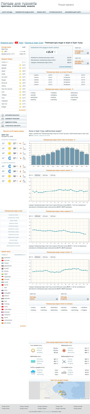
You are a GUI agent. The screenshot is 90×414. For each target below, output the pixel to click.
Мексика (7, 298)
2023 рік (52, 175)
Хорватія (7, 315)
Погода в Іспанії (24, 408)
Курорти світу (7, 43)
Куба (5, 290)
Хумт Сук (4, 104)
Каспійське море (13, 231)
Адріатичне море (13, 237)
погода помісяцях (79, 62)
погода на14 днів (79, 52)
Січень (33, 93)
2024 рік (45, 175)
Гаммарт (4, 65)
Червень (54, 95)
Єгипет (6, 268)
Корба (3, 74)
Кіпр (5, 287)
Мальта (6, 295)
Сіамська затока (13, 234)
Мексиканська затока (13, 246)
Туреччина (7, 309)
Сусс (3, 92)
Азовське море (13, 215)
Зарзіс (3, 71)
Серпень (54, 99)
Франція (7, 312)
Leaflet (82, 398)
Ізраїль (6, 271)
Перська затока (13, 243)
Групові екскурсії (55, 12)
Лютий (33, 95)
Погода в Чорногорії (60, 408)
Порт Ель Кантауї (7, 89)
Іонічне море (13, 240)
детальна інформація (65, 66)
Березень (34, 97)
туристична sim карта (12, 125)
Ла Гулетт (4, 77)
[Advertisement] (45, 27)
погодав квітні (64, 298)
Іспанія (6, 279)
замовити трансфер (12, 118)
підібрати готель (11, 122)
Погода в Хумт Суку (34, 43)
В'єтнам (6, 260)
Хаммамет (5, 101)
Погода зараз (6, 47)
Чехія (6, 317)
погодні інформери (47, 411)
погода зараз (33, 298)
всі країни (23, 326)
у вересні (41, 135)
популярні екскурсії (12, 115)
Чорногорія (8, 320)
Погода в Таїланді (24, 406)
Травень (54, 93)
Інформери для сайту (73, 12)
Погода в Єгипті (6, 406)
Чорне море (13, 220)
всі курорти (22, 110)
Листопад (74, 97)
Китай (6, 285)
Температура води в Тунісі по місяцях (59, 304)
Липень (53, 97)
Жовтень (74, 95)
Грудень (74, 99)
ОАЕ (5, 301)
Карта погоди (7, 12)
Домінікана (8, 266)
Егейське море (13, 226)
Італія (6, 282)
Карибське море (13, 229)
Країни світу (41, 12)
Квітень (33, 99)
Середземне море (13, 217)
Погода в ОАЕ (59, 406)
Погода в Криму (77, 408)
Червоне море (13, 223)
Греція (6, 263)
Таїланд (6, 304)
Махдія (4, 80)
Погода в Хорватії (42, 408)
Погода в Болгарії (78, 406)
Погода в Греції (5, 408)
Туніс (20, 43)
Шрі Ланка (7, 323)
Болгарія (7, 257)
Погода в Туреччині (42, 406)
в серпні (35, 135)
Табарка (4, 95)
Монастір (4, 83)
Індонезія (7, 276)
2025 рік (37, 175)
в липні (47, 135)
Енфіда (4, 107)
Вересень (74, 93)
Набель (4, 86)
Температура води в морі (24, 12)
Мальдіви (7, 293)
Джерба (4, 68)
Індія (5, 274)
